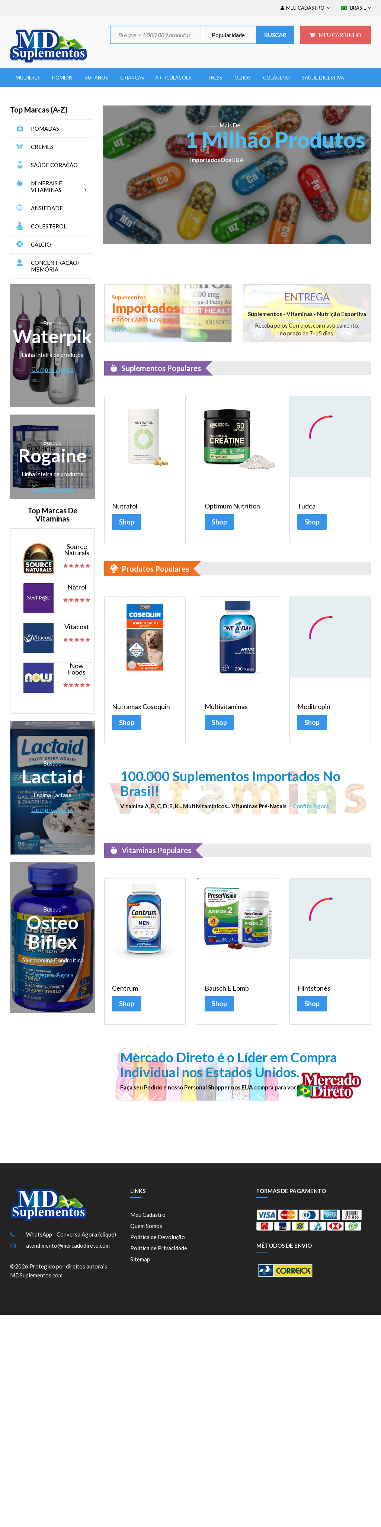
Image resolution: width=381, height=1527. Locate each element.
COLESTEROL (49, 226)
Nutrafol (124, 506)
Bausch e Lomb (227, 992)
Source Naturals (76, 549)
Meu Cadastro (148, 1220)
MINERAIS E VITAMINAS (60, 186)
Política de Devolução (157, 1242)
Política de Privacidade (158, 1253)
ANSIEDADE (47, 208)
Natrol (76, 587)
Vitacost (76, 627)
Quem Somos (146, 1231)
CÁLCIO (41, 244)
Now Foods (77, 669)
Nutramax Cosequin (141, 708)
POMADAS (45, 128)
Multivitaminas (226, 708)
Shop (126, 522)
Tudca (306, 506)
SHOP (119, 330)
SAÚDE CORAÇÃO (54, 165)
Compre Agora (52, 369)
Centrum (125, 992)
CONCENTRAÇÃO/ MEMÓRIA (55, 266)
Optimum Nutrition (232, 506)
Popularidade (228, 35)
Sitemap (140, 1264)
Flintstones (313, 992)
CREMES (42, 146)
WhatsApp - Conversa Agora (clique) (71, 1240)
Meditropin (313, 708)
